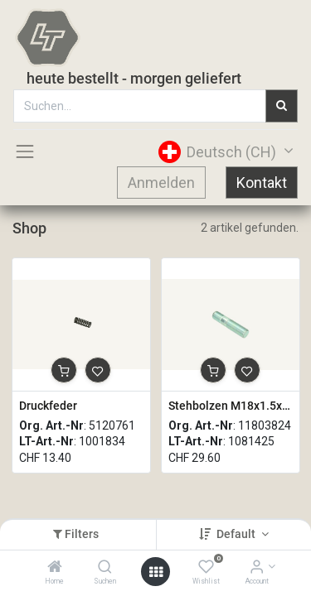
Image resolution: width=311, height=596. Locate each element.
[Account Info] (257, 567)
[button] (64, 370)
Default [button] (237, 534)
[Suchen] (105, 567)
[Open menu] (156, 572)
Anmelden (161, 182)
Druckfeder (48, 405)
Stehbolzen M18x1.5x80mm (230, 405)
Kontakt (261, 182)
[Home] (54, 567)
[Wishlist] (206, 567)
